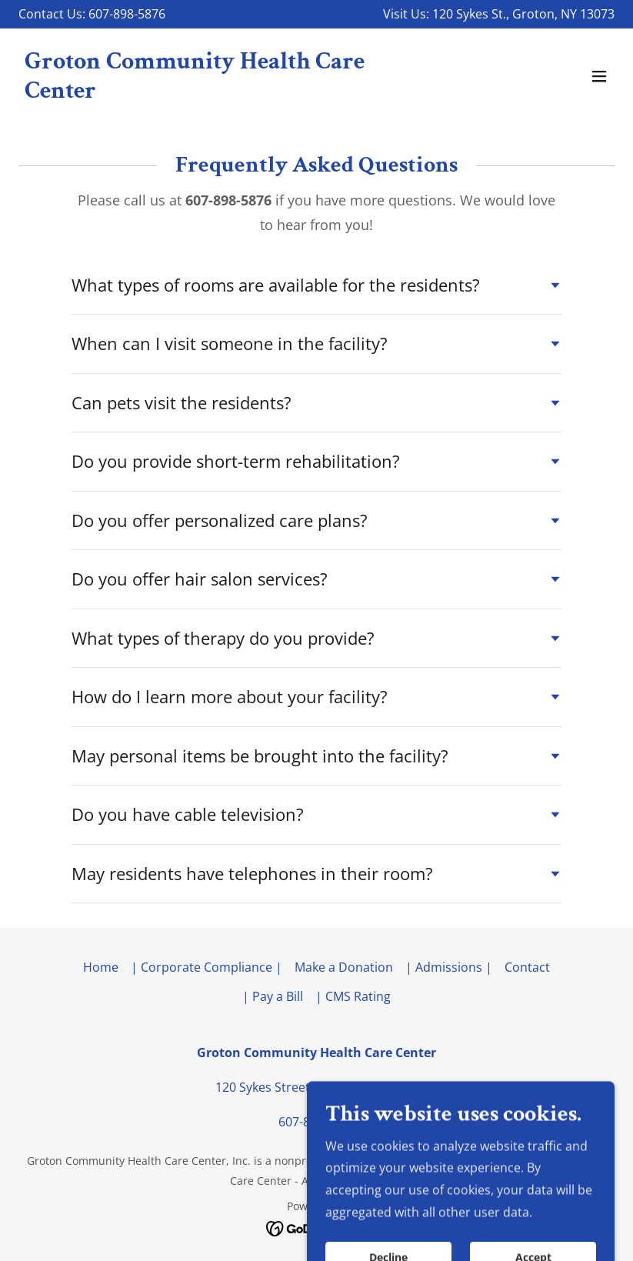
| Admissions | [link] (448, 967)
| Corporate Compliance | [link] (206, 967)
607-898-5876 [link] (316, 1121)
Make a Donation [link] (344, 967)
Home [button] (100, 967)
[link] (227, 93)
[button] (599, 76)
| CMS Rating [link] (353, 996)
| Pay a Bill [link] (272, 996)
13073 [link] (597, 13)
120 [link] (442, 13)
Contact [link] (527, 967)
